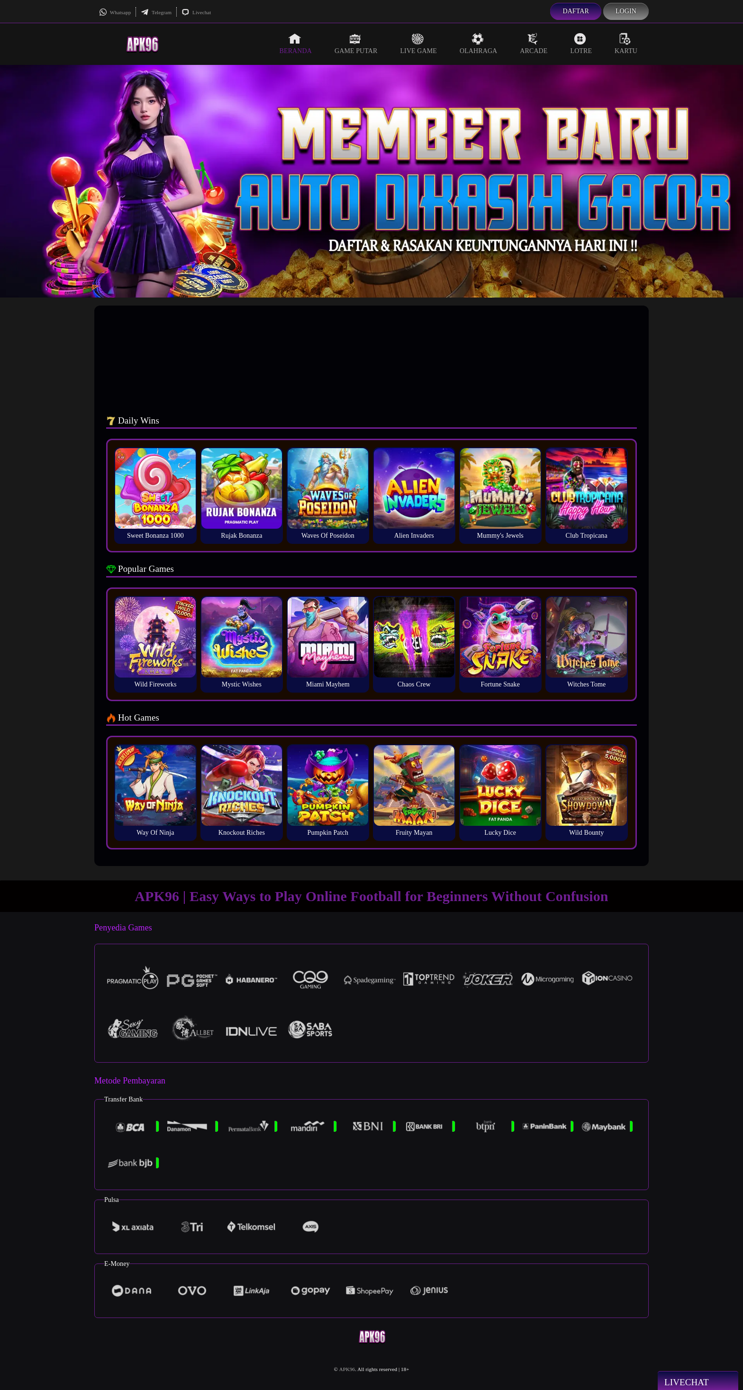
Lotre (581, 43)
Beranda (296, 43)
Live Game (418, 43)
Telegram (156, 12)
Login (626, 11)
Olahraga (478, 43)
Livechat (196, 12)
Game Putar (356, 43)
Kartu (626, 43)
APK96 (347, 1369)
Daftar (575, 11)
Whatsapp (115, 12)
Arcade (533, 43)
